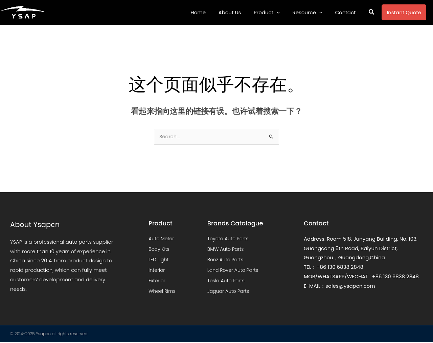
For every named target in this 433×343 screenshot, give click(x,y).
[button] (372, 12)
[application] (283, 12)
